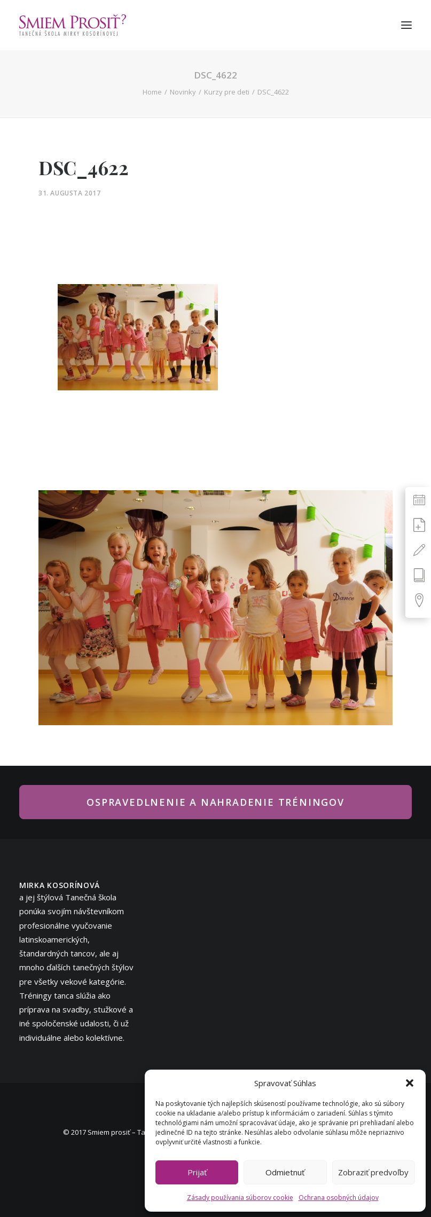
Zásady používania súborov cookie (240, 1197)
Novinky (183, 92)
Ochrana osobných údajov (339, 1197)
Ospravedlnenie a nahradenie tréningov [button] (215, 802)
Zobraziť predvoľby (373, 1172)
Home (152, 92)
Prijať (197, 1172)
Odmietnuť (284, 1172)
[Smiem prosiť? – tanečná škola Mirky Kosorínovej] (72, 25)
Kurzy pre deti (226, 92)
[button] (409, 1083)
